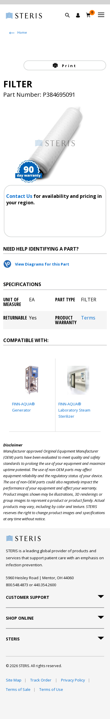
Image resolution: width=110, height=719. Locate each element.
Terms (88, 318)
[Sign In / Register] (78, 15)
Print (68, 65)
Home (22, 32)
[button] (70, 22)
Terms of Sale (18, 689)
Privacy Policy (73, 680)
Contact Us (19, 196)
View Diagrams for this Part (42, 264)
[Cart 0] (88, 15)
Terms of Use (51, 689)
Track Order (41, 680)
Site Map (13, 680)
